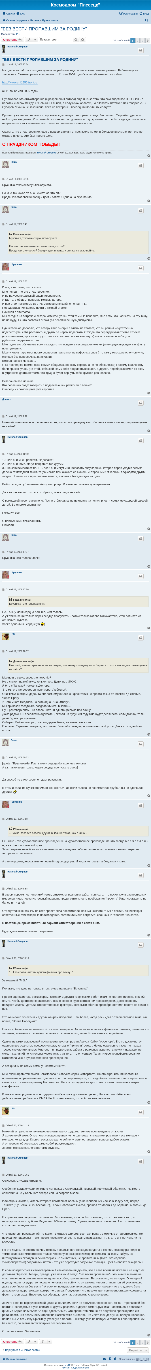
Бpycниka (17, 264)
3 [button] (142, 41)
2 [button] (137, 41)
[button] (147, 40)
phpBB (68, 1365)
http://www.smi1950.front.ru (20, 82)
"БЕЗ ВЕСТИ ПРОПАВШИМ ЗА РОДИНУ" (44, 28)
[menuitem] (20, 13)
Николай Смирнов (17, 46)
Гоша (14, 162)
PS (17, 34)
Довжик (6, 399)
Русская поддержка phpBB (75, 1367)
